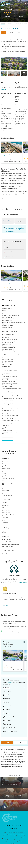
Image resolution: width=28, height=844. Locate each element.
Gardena (6, 710)
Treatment (17, 23)
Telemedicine (9, 110)
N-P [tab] (23, 684)
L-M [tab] (20, 684)
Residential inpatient (5, 108)
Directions (3, 89)
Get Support (19, 822)
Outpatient (3, 110)
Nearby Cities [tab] (6, 684)
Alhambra (7, 706)
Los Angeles (7, 688)
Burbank (6, 699)
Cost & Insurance (9, 23)
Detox (2, 111)
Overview (3, 23)
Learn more (5, 605)
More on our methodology (22, 582)
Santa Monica (8, 703)
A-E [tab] (11, 684)
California (10, 679)
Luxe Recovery (6, 283)
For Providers (14, 825)
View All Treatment (7, 439)
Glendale (6, 692)
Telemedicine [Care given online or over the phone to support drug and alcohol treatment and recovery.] (5, 312)
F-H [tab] (14, 684)
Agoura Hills (7, 721)
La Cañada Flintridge (10, 725)
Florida (9, 644)
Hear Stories (9, 822)
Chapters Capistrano (7, 155)
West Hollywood (9, 714)
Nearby (4, 644)
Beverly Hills (7, 717)
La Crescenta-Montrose (10, 728)
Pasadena (7, 695)
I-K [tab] (17, 684)
